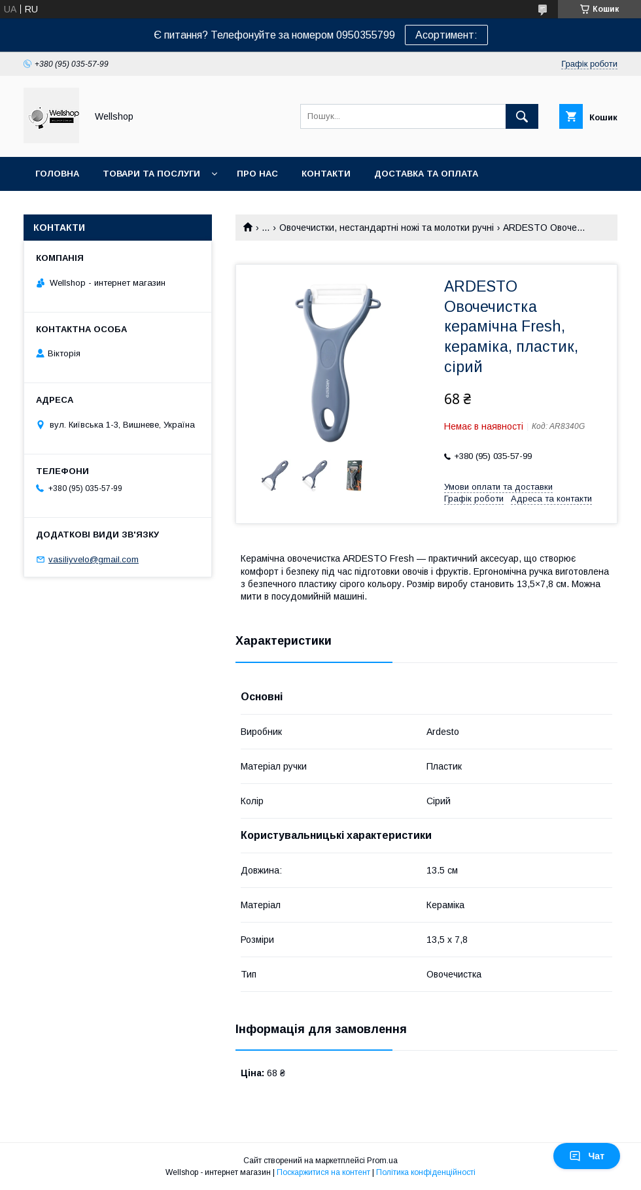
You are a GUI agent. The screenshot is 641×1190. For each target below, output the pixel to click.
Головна (57, 173)
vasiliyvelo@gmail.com (93, 559)
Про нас (257, 173)
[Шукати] (522, 116)
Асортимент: (446, 35)
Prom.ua (382, 1160)
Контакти (326, 173)
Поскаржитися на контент (323, 1172)
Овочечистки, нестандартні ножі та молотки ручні (386, 227)
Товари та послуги (151, 173)
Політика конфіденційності (426, 1172)
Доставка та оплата (426, 173)
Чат (586, 1156)
